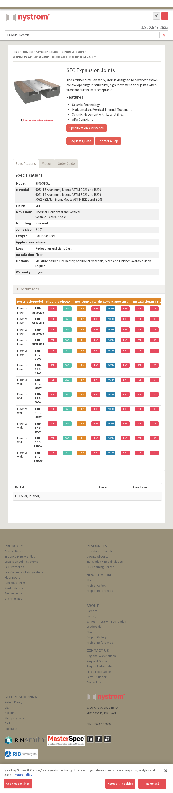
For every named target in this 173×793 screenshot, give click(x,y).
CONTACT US (97, 650)
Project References (99, 591)
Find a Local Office (98, 672)
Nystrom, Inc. (27, 29)
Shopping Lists (14, 718)
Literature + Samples (100, 551)
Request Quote (80, 141)
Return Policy (13, 702)
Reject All (152, 784)
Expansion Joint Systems (21, 562)
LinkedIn (90, 739)
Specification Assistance (86, 128)
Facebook (98, 739)
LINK (81, 308)
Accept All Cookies (120, 784)
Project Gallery (96, 586)
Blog (89, 580)
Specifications (26, 163)
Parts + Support (96, 677)
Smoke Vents (13, 593)
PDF (52, 308)
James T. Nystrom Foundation (106, 621)
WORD (111, 308)
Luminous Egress (16, 583)
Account (10, 713)
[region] (86, 778)
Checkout (11, 729)
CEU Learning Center (100, 567)
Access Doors (14, 551)
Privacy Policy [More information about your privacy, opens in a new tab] (22, 775)
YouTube (107, 739)
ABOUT (92, 605)
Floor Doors (12, 577)
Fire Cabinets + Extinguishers (24, 572)
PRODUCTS (14, 545)
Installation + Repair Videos (104, 562)
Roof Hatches (14, 588)
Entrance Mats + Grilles (20, 556)
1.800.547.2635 (154, 27)
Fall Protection (14, 567)
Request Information (100, 666)
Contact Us (93, 682)
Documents (29, 289)
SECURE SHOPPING (21, 696)
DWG (67, 308)
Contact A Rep (108, 141)
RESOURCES (96, 545)
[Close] (166, 771)
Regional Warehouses (101, 656)
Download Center (98, 556)
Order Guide (66, 163)
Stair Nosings (13, 599)
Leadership (94, 627)
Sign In (9, 708)
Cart (7, 723)
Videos (47, 163)
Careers (91, 611)
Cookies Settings (18, 784)
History (91, 616)
